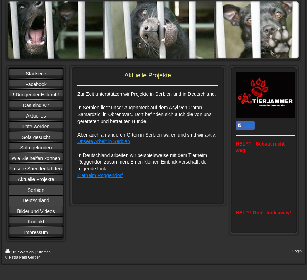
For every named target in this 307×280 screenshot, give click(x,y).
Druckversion (19, 252)
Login (297, 251)
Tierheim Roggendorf (100, 175)
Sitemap (43, 252)
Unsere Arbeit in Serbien (103, 141)
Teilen (245, 125)
